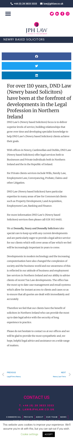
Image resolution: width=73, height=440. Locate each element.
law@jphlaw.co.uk (38, 409)
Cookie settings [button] (29, 434)
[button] (8, 13)
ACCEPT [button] (49, 434)
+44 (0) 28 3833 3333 (38, 405)
